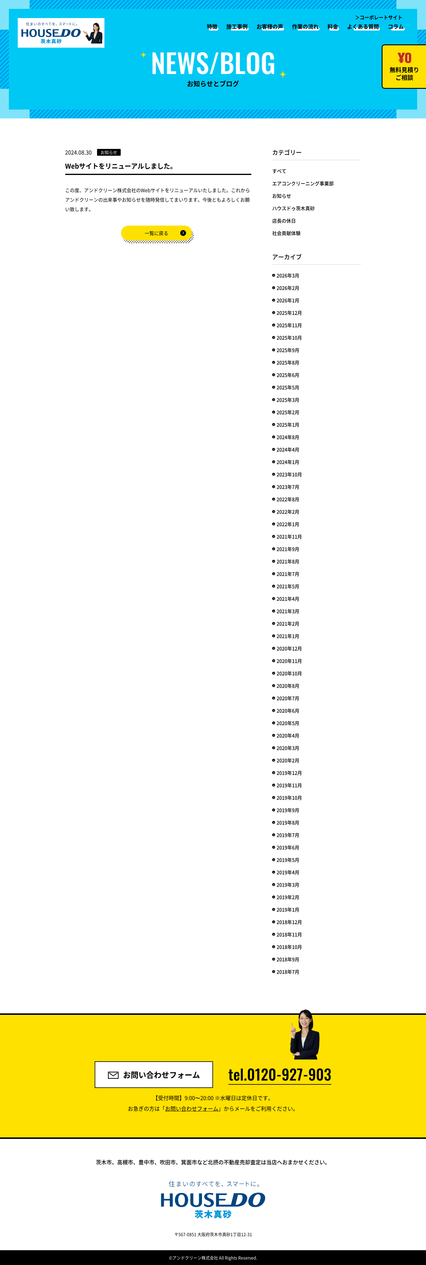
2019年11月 (289, 785)
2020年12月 (289, 648)
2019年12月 (289, 772)
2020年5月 (288, 722)
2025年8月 (288, 362)
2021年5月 (288, 586)
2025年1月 (288, 424)
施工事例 (237, 26)
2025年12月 (289, 312)
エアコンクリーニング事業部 (303, 183)
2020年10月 (289, 673)
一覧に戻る (156, 233)
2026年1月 (288, 300)
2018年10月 (289, 946)
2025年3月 (288, 399)
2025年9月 (288, 349)
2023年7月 (288, 486)
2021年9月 (288, 548)
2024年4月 (288, 449)
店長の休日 (284, 220)
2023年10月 (289, 474)
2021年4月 (288, 598)
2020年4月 (288, 735)
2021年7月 (288, 573)
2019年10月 (289, 797)
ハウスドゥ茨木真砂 (293, 208)
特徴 (212, 26)
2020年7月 (288, 698)
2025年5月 (288, 387)
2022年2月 (288, 511)
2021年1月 (288, 635)
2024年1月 (288, 461)
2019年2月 (288, 897)
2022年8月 (288, 499)
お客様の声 (269, 26)
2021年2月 (288, 623)
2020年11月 (289, 660)
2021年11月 (289, 536)
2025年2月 (288, 412)
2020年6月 (288, 710)
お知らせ (281, 195)
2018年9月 (288, 959)
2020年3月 (288, 747)
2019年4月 (288, 872)
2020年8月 (288, 685)
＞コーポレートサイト (378, 17)
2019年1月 (288, 909)
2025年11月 (289, 325)
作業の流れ (305, 26)
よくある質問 (363, 26)
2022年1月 (288, 524)
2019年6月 (288, 847)
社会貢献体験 (286, 233)
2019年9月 (288, 810)
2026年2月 (288, 287)
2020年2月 (288, 760)
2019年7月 (288, 834)
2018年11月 (289, 934)
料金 (332, 26)
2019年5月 (288, 859)
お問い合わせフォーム (154, 1074)
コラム (396, 26)
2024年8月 (288, 437)
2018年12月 (289, 921)
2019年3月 (288, 884)
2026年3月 (288, 275)
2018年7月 (288, 971)
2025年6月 (288, 374)
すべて (279, 170)
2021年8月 (288, 561)
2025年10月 (289, 337)
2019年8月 (288, 822)
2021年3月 (288, 611)
